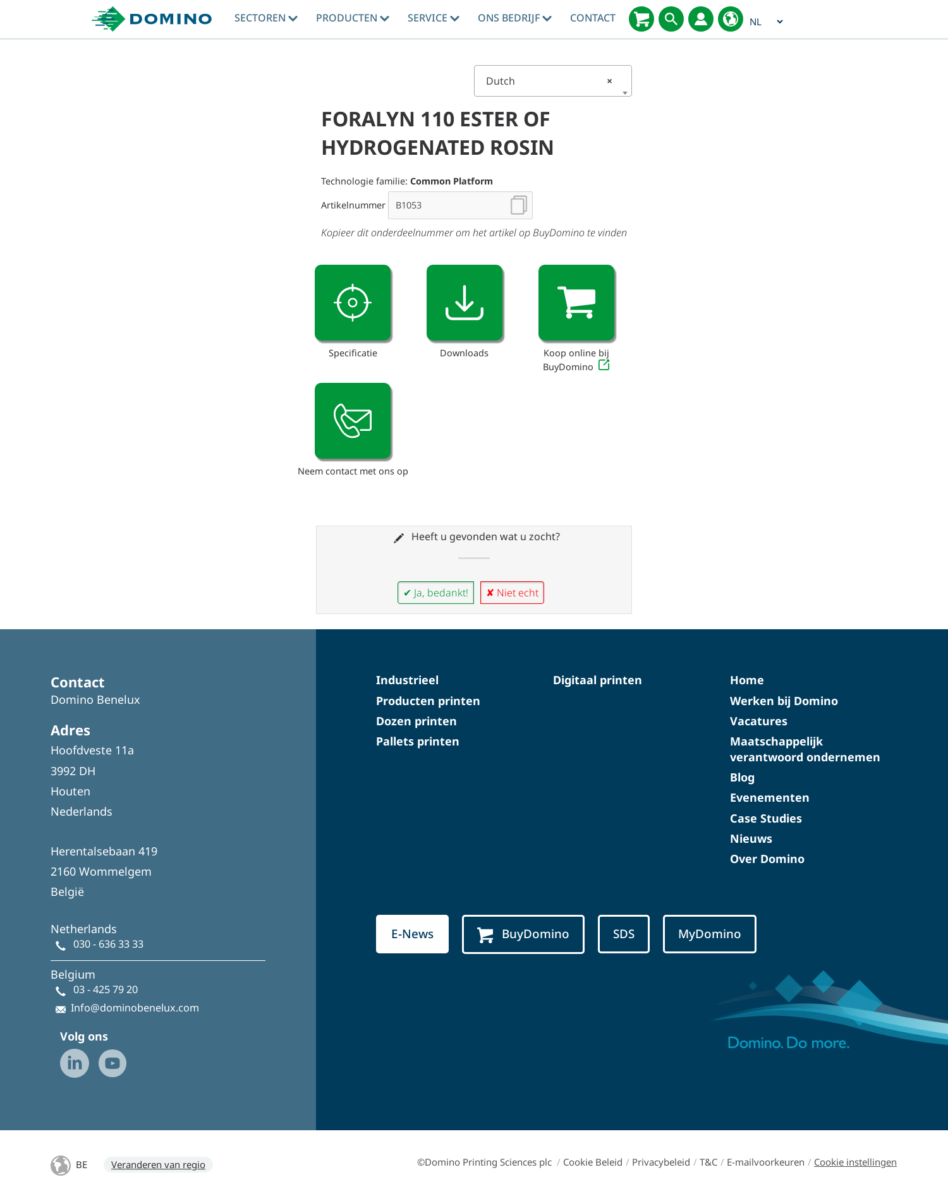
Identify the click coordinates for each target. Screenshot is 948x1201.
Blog (742, 777)
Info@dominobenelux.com (135, 1008)
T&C (708, 1162)
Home (747, 679)
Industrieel (407, 679)
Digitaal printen (597, 679)
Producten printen (428, 700)
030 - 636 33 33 (108, 944)
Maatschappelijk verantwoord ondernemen (805, 748)
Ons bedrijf (515, 18)
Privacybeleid (661, 1162)
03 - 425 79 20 (105, 989)
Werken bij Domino (784, 700)
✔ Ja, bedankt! (435, 593)
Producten (352, 18)
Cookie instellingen (855, 1162)
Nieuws (751, 838)
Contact (593, 18)
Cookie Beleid (593, 1162)
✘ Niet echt (512, 593)
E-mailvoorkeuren (766, 1162)
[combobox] (553, 81)
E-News (412, 934)
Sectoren (266, 18)
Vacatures (758, 720)
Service (433, 18)
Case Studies (766, 818)
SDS (624, 934)
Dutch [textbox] (549, 81)
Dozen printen (416, 720)
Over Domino (767, 858)
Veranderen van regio (158, 1164)
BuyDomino (523, 934)
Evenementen (770, 797)
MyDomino (709, 934)
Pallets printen (417, 741)
